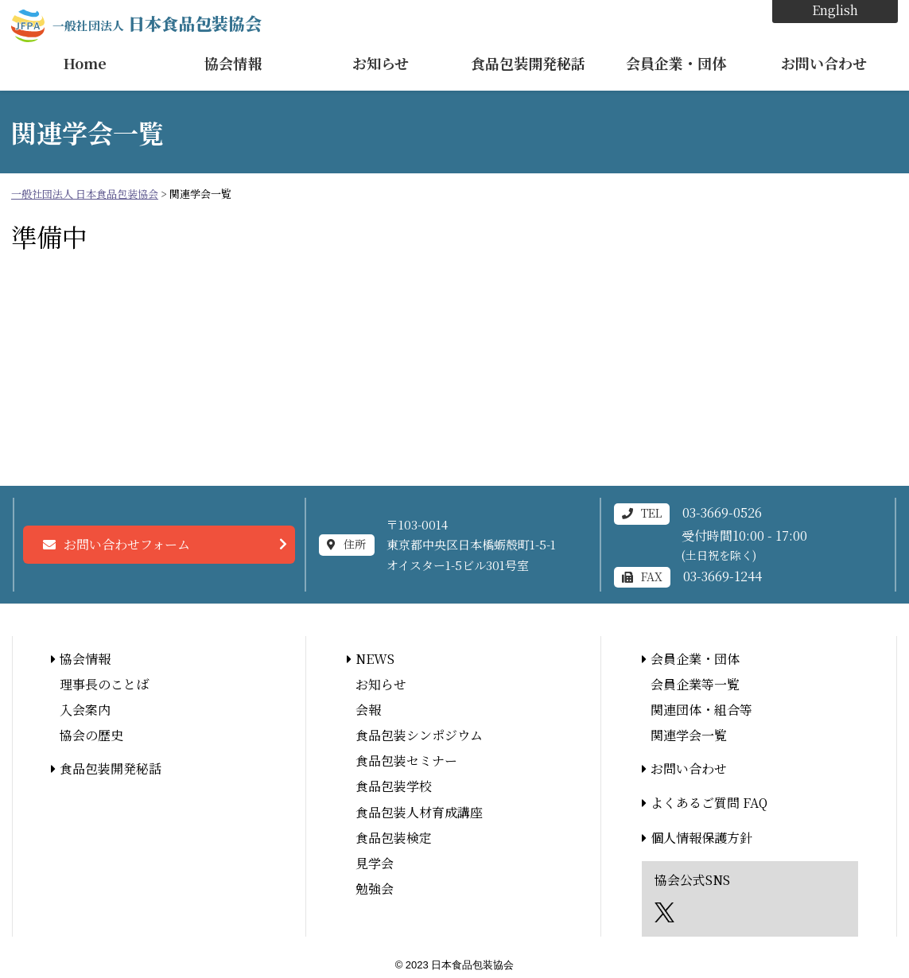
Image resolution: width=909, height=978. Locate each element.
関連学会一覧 (689, 735)
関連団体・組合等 (701, 710)
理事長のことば (104, 684)
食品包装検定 (393, 838)
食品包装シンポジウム (419, 735)
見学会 (374, 863)
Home (85, 62)
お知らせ (380, 62)
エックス (664, 912)
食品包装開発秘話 (528, 62)
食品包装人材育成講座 (419, 812)
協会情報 (233, 62)
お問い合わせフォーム (127, 544)
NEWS (374, 659)
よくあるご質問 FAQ (709, 803)
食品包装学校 (393, 786)
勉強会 (374, 888)
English (835, 10)
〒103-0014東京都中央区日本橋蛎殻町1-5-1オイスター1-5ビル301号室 (471, 544)
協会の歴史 (91, 735)
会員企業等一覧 (695, 684)
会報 (368, 710)
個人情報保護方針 (701, 838)
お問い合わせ (824, 62)
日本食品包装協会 (157, 23)
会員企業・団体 (676, 62)
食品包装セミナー (406, 760)
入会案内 (85, 710)
